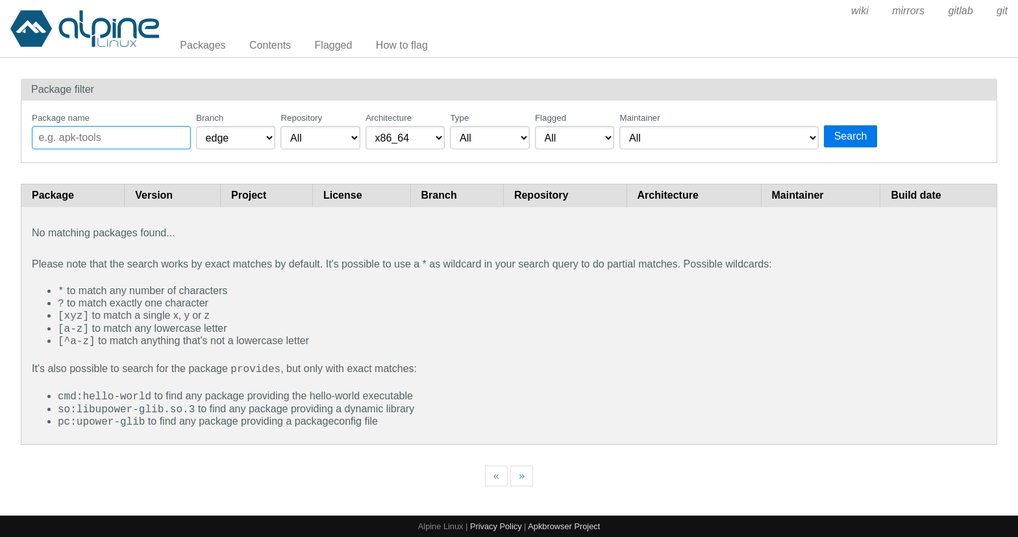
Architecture (389, 118)
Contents (270, 45)
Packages (202, 45)
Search (850, 136)
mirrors (908, 10)
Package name (61, 118)
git (1002, 10)
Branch (209, 118)
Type (459, 118)
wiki (860, 10)
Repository (301, 118)
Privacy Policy (496, 525)
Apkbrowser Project (564, 525)
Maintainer (639, 118)
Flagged (334, 45)
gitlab (960, 10)
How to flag (402, 45)
